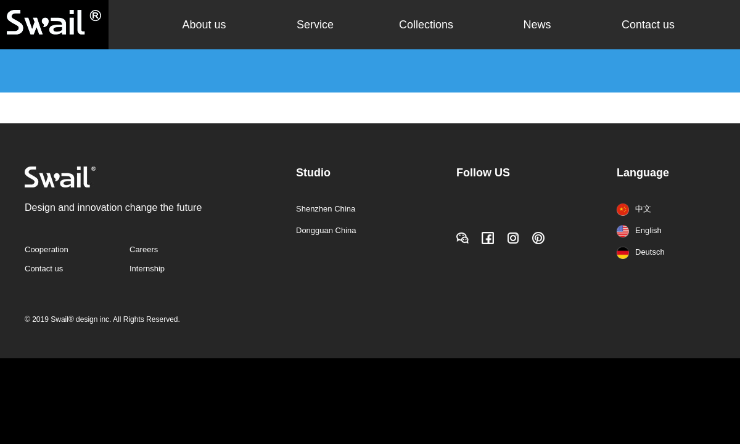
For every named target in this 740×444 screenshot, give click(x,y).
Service (315, 24)
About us (204, 24)
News (537, 24)
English (639, 230)
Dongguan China (326, 230)
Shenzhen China (325, 208)
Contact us (648, 24)
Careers (144, 249)
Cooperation (46, 249)
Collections (426, 24)
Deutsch (641, 252)
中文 (634, 208)
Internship (147, 268)
